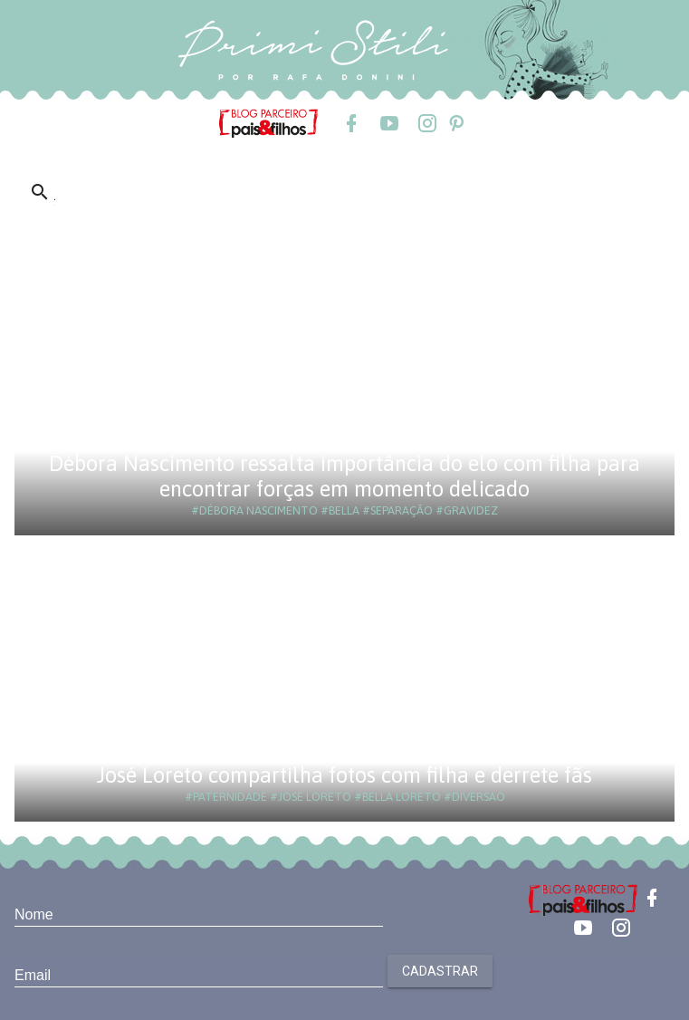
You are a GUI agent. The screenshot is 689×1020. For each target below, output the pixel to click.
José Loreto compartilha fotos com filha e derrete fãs (344, 775)
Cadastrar (440, 971)
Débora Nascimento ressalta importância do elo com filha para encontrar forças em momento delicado (344, 476)
